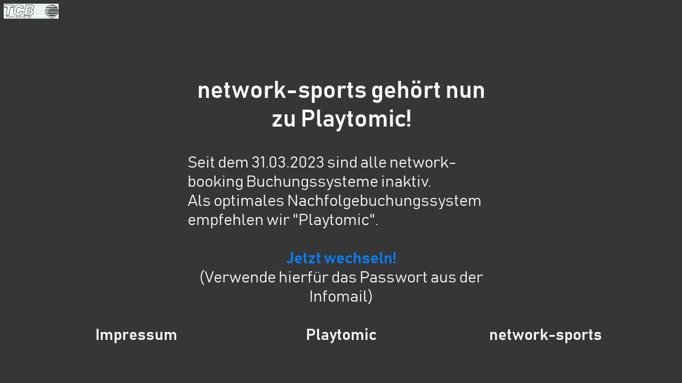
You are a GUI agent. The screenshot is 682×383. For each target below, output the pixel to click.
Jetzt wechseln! (341, 259)
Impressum (136, 335)
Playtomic (341, 335)
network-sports (545, 335)
